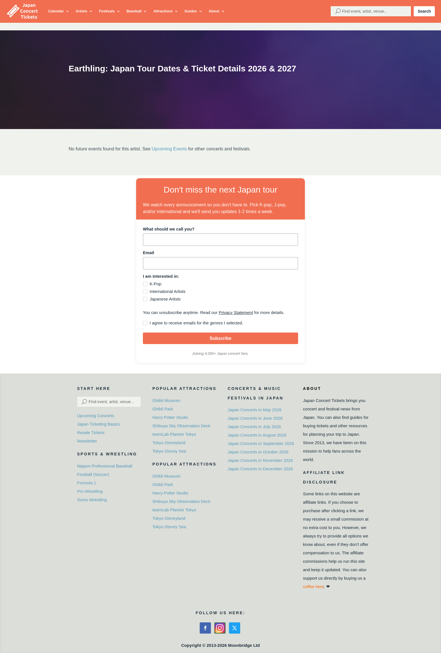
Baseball (134, 11)
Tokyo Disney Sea (169, 451)
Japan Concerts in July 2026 (254, 426)
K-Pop (155, 283)
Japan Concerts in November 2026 (260, 460)
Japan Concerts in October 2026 (258, 451)
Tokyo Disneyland (169, 442)
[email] (220, 263)
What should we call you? (168, 229)
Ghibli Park (162, 408)
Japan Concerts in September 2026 (261, 443)
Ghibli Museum (166, 400)
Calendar (56, 11)
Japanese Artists (165, 299)
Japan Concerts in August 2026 (257, 435)
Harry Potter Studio (170, 417)
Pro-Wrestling (90, 491)
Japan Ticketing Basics (98, 424)
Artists (81, 11)
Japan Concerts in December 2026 (260, 468)
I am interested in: (161, 276)
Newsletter (87, 441)
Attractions (163, 11)
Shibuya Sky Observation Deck (181, 425)
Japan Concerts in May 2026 (255, 409)
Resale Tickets (91, 432)
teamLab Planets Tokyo (174, 434)
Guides (190, 11)
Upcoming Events (169, 148)
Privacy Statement (236, 312)
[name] (220, 239)
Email (148, 252)
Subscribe (220, 338)
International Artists (168, 291)
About (214, 11)
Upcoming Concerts (95, 415)
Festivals (107, 11)
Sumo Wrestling (92, 499)
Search (424, 11)
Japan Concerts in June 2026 (255, 418)
